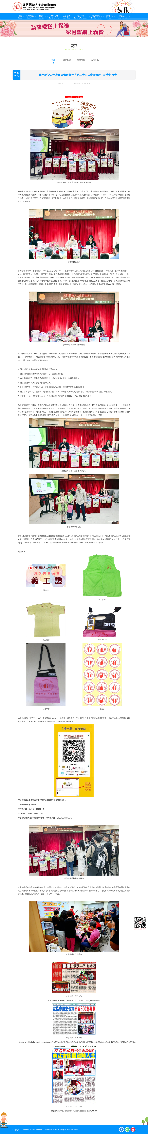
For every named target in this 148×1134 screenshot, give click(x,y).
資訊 (53, 60)
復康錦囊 (67, 60)
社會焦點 (81, 60)
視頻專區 (95, 60)
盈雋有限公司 (73, 1130)
